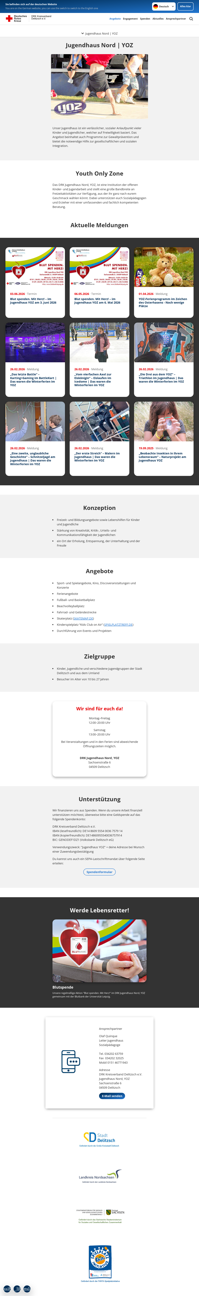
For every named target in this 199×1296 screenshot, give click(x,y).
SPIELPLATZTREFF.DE (118, 625)
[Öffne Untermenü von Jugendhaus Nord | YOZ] (99, 28)
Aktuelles (158, 18)
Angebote (115, 18)
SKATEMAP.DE (83, 618)
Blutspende (62, 987)
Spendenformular (99, 872)
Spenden (145, 18)
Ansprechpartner (176, 18)
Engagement (130, 18)
